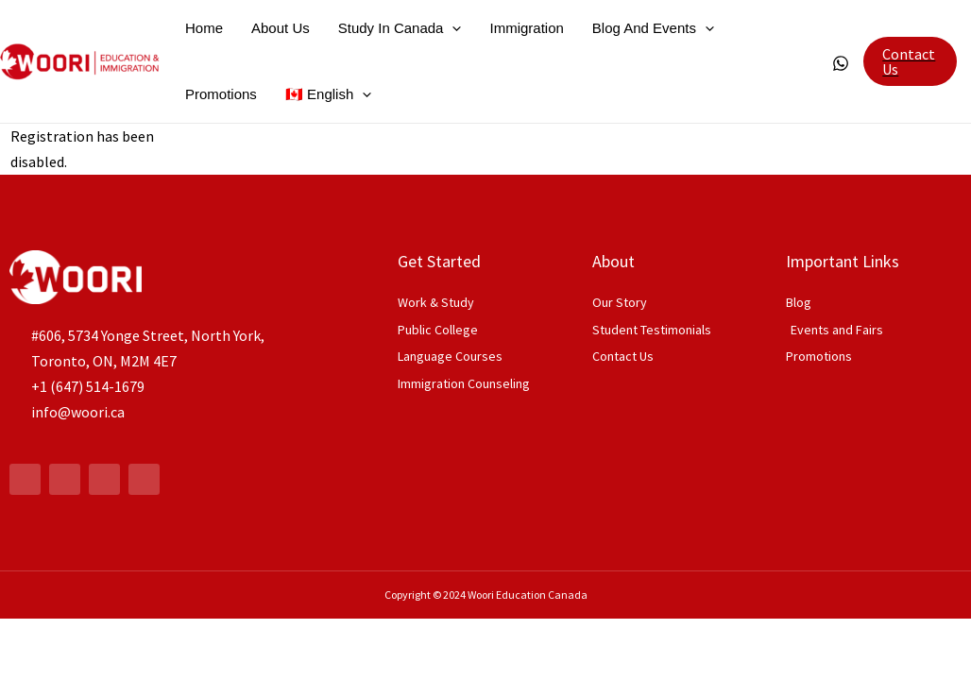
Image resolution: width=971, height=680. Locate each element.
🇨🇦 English (328, 94)
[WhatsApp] (840, 63)
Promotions (221, 94)
